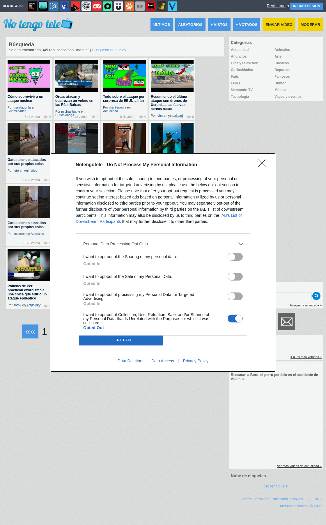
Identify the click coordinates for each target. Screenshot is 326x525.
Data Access (162, 361)
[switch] (235, 257)
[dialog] (163, 263)
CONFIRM (121, 340)
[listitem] (163, 244)
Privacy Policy (195, 361)
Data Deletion (130, 361)
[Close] (263, 165)
